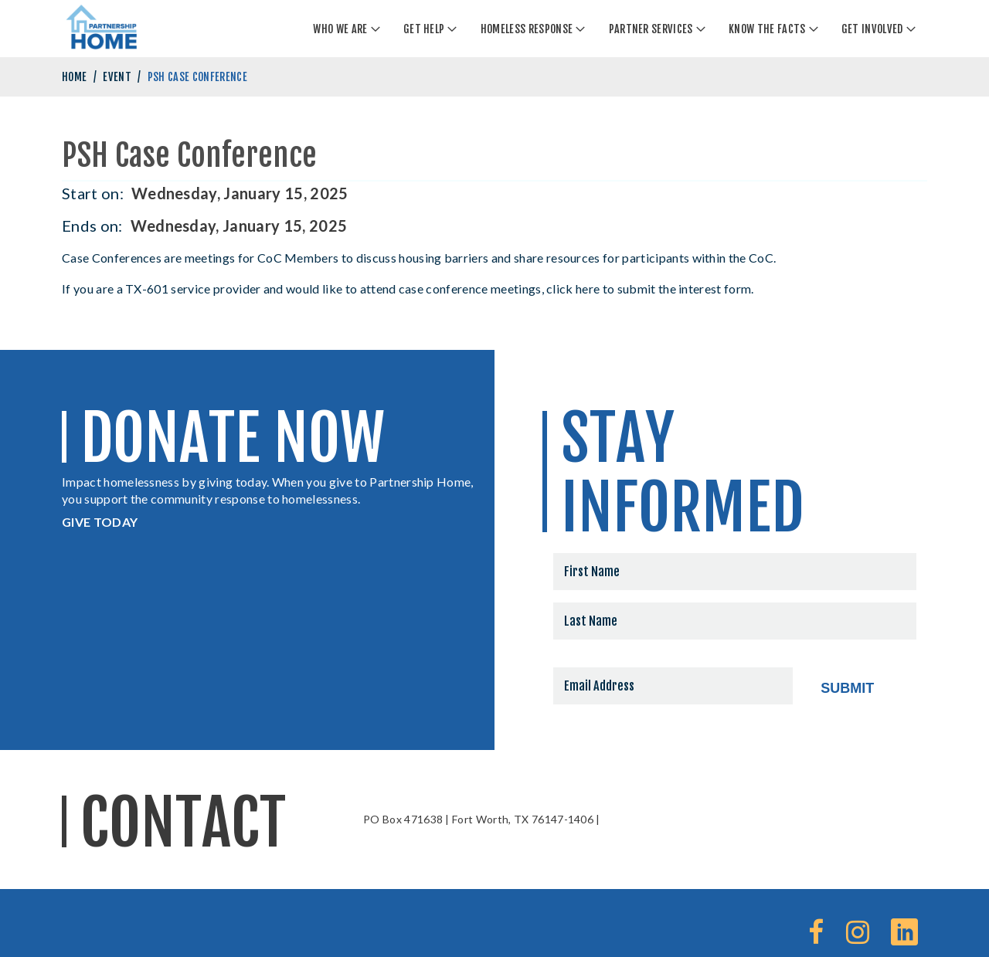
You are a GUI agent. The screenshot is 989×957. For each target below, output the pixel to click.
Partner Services (651, 29)
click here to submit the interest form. (651, 288)
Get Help (424, 29)
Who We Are (340, 29)
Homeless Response (527, 29)
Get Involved (872, 29)
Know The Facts (767, 29)
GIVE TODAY (100, 521)
